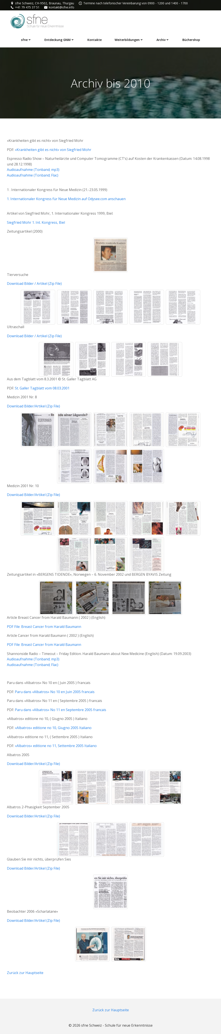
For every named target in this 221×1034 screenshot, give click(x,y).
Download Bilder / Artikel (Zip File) (34, 283)
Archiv (162, 40)
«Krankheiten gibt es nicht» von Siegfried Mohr (53, 149)
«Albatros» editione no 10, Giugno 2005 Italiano (53, 727)
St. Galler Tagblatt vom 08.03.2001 (42, 388)
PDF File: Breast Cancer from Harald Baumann (44, 626)
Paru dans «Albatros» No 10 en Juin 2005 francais (55, 691)
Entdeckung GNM (59, 40)
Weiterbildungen (129, 40)
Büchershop (191, 40)
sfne (26, 40)
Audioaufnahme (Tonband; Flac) (32, 175)
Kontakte (94, 40)
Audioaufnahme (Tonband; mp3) (33, 169)
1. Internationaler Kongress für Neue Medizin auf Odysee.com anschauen (66, 198)
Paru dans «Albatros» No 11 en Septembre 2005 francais (60, 709)
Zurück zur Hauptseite (25, 972)
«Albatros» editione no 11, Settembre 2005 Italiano (56, 745)
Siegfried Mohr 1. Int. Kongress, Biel (36, 222)
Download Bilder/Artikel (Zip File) (33, 406)
